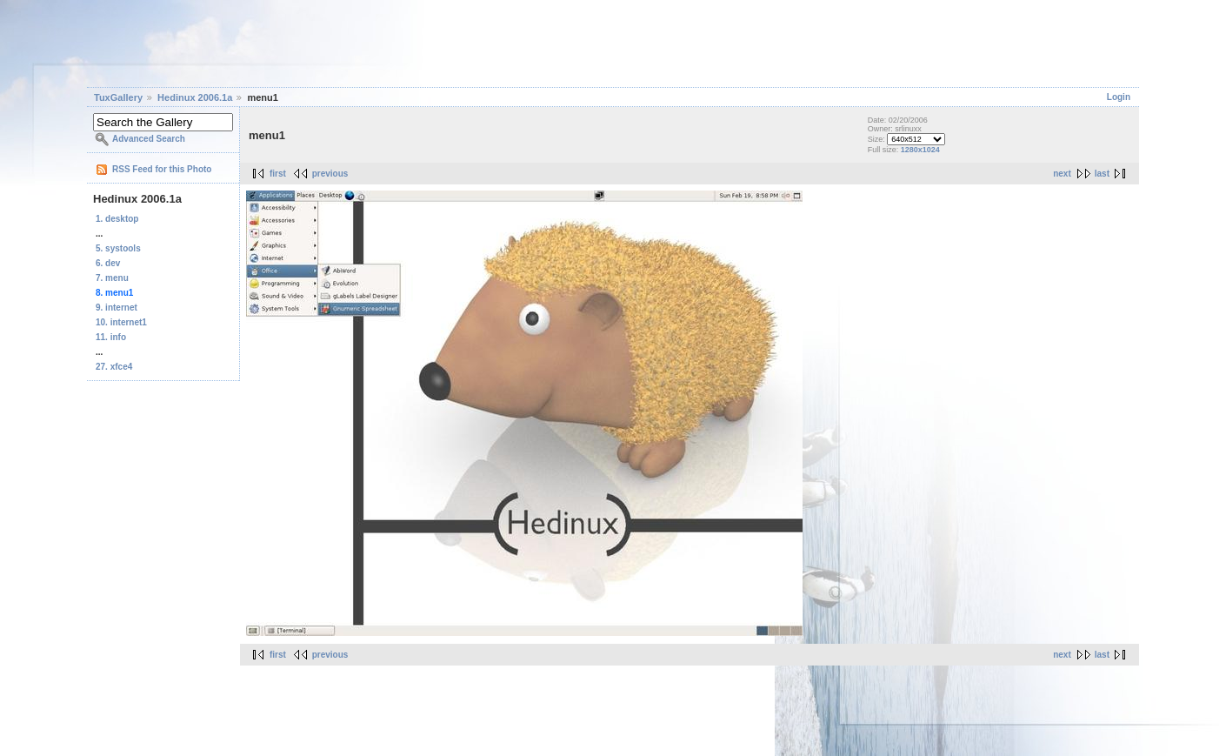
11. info (111, 337)
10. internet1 (121, 322)
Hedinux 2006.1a (194, 97)
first (278, 173)
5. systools (118, 248)
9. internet (116, 307)
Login (1118, 97)
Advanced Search (148, 139)
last (1102, 173)
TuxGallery (118, 97)
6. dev (108, 263)
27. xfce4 (114, 366)
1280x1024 (920, 149)
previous (330, 173)
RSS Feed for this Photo (161, 169)
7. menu (112, 278)
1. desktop (117, 219)
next (1062, 173)
